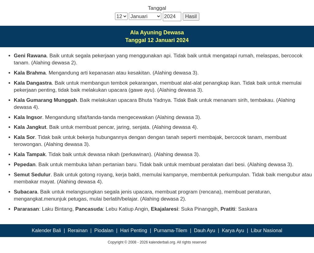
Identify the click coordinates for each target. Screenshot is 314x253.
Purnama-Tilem (170, 230)
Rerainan (78, 230)
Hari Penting (133, 230)
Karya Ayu (233, 230)
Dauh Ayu (204, 230)
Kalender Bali (46, 230)
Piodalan (103, 230)
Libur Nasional (266, 230)
